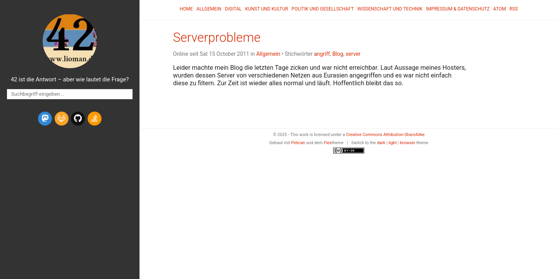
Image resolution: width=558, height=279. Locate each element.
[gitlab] (62, 119)
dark (381, 142)
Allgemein (209, 9)
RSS (514, 9)
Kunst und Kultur (266, 9)
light (393, 142)
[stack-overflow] (95, 119)
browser (407, 142)
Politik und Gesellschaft (322, 9)
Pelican (298, 142)
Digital (233, 9)
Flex (327, 142)
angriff (322, 54)
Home (186, 9)
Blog (337, 54)
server (353, 54)
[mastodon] (45, 119)
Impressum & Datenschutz (457, 9)
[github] (78, 119)
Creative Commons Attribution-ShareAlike (385, 134)
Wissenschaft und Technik (389, 9)
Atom (499, 9)
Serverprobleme (216, 37)
